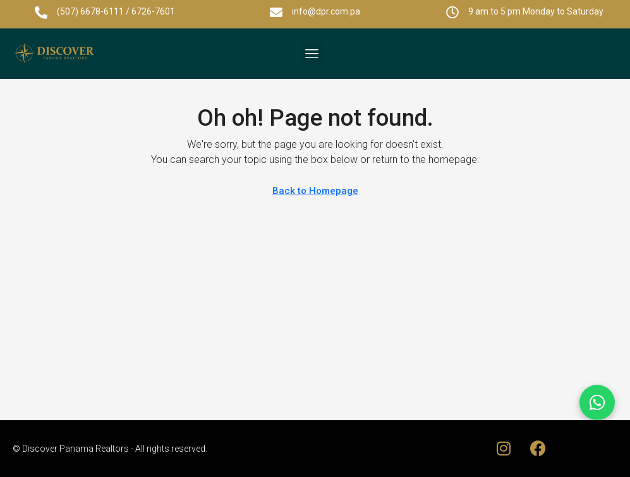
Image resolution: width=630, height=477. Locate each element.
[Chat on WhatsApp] (597, 402)
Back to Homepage (315, 190)
